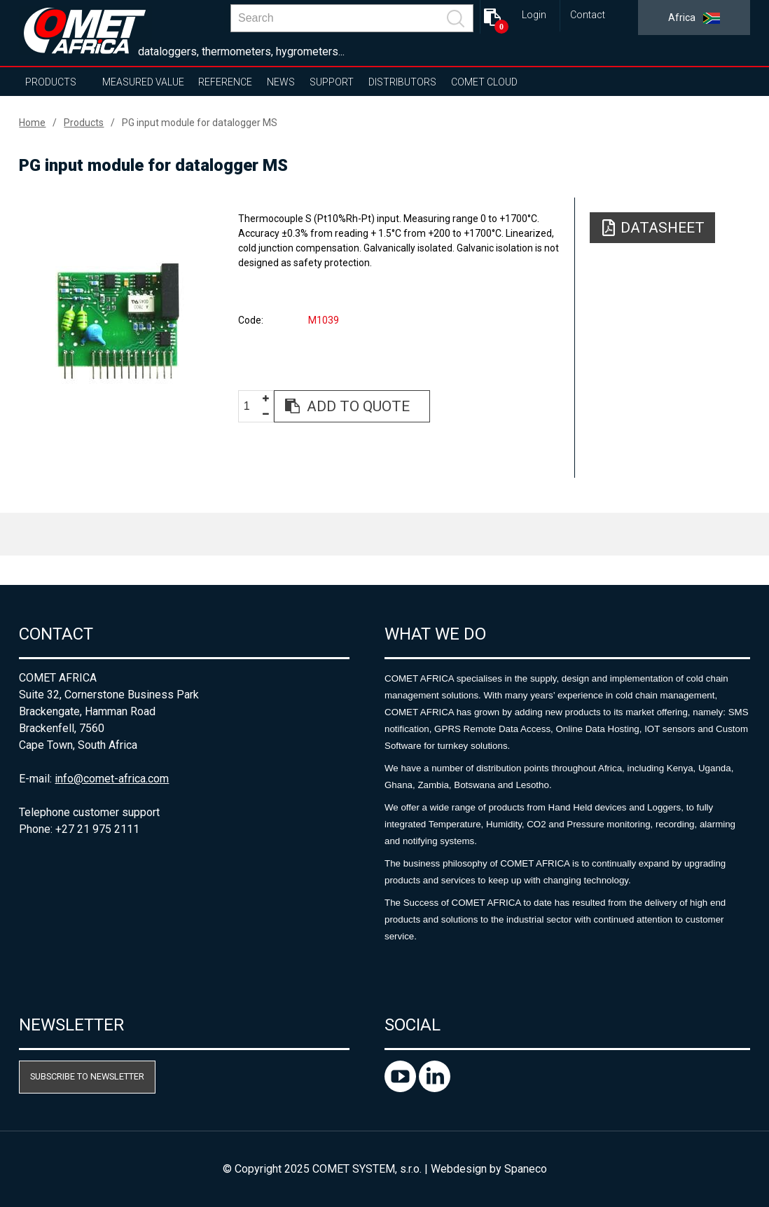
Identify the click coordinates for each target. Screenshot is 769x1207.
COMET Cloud (484, 82)
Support (332, 82)
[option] (117, 320)
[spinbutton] (252, 406)
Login (534, 15)
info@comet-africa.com (112, 778)
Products (50, 82)
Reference (225, 82)
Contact (587, 15)
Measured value (143, 82)
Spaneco (525, 1168)
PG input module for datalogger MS (199, 122)
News (281, 82)
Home (32, 122)
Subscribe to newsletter (87, 1076)
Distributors (402, 82)
